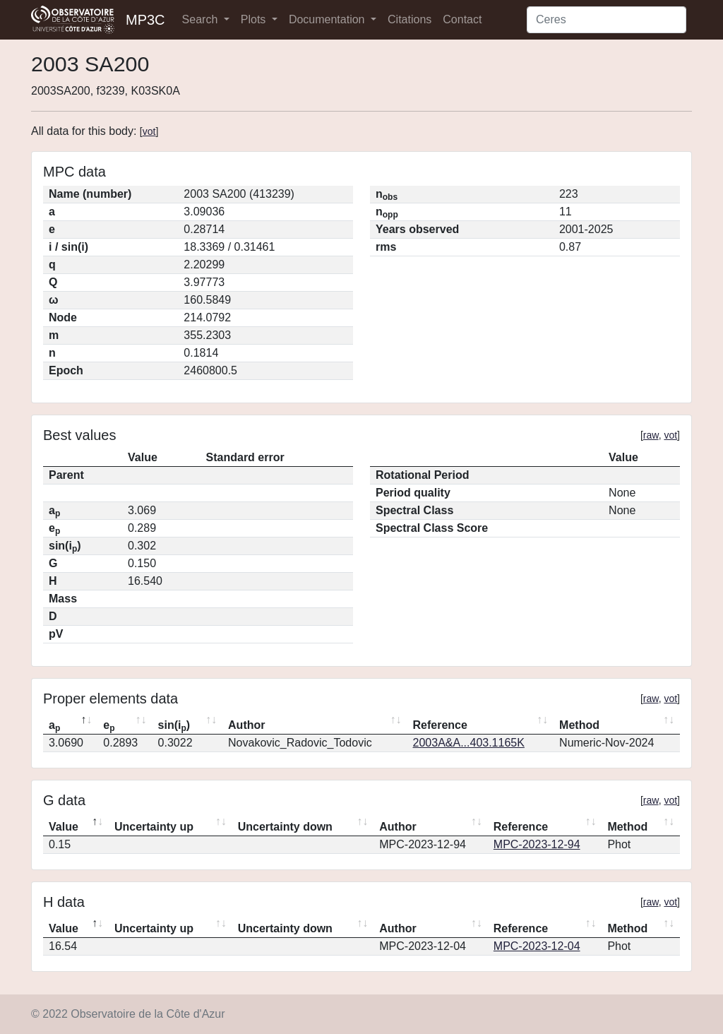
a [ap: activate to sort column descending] (54, 726)
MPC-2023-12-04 (537, 946)
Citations (409, 19)
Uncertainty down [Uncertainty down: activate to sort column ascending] (285, 827)
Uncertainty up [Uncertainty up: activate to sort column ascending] (153, 827)
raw (651, 435)
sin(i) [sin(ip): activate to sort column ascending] (174, 726)
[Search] (606, 19)
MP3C (145, 20)
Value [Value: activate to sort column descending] (63, 827)
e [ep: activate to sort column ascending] (108, 726)
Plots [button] (255, 19)
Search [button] (201, 19)
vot (149, 131)
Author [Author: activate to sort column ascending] (246, 725)
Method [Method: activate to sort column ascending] (579, 725)
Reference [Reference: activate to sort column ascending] (440, 725)
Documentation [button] (328, 19)
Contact (462, 19)
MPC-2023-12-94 (537, 844)
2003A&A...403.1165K (469, 743)
